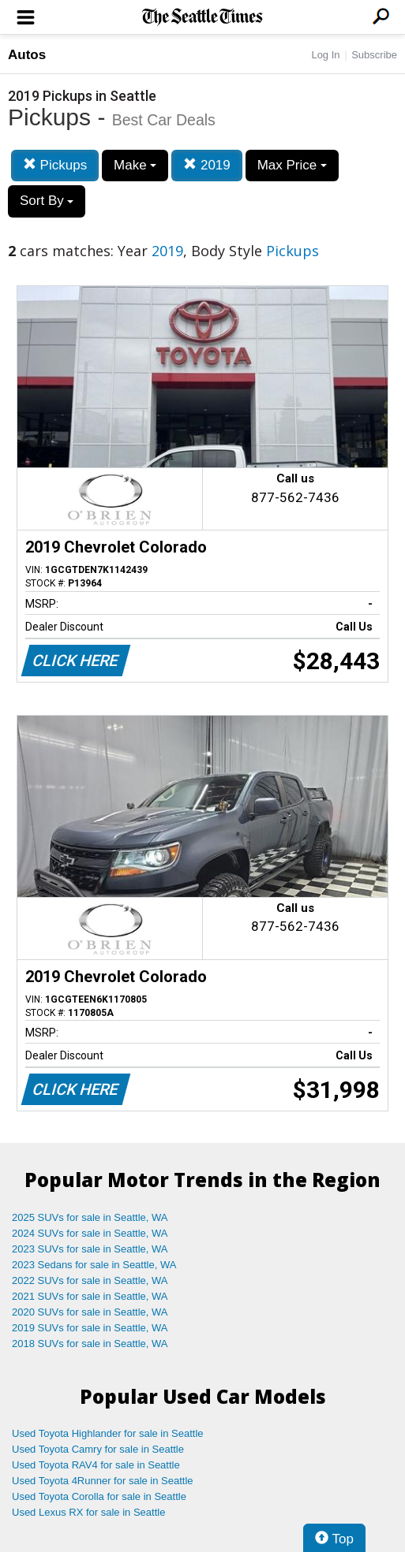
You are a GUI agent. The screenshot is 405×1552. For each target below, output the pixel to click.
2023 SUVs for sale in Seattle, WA (90, 1249)
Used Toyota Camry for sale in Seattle (98, 1449)
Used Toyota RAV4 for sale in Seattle (96, 1465)
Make (135, 165)
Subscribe (374, 55)
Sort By (46, 200)
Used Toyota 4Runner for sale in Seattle (102, 1481)
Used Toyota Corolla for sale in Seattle (99, 1496)
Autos (27, 54)
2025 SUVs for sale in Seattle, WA (90, 1217)
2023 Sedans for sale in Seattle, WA (94, 1265)
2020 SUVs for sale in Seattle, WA (90, 1312)
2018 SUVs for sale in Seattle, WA (90, 1343)
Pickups (55, 165)
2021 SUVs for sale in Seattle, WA (90, 1296)
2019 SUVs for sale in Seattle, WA (90, 1328)
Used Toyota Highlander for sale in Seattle (108, 1433)
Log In (325, 55)
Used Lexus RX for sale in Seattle (88, 1512)
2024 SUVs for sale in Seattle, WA (90, 1233)
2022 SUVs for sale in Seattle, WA (90, 1280)
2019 (207, 165)
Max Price (292, 165)
